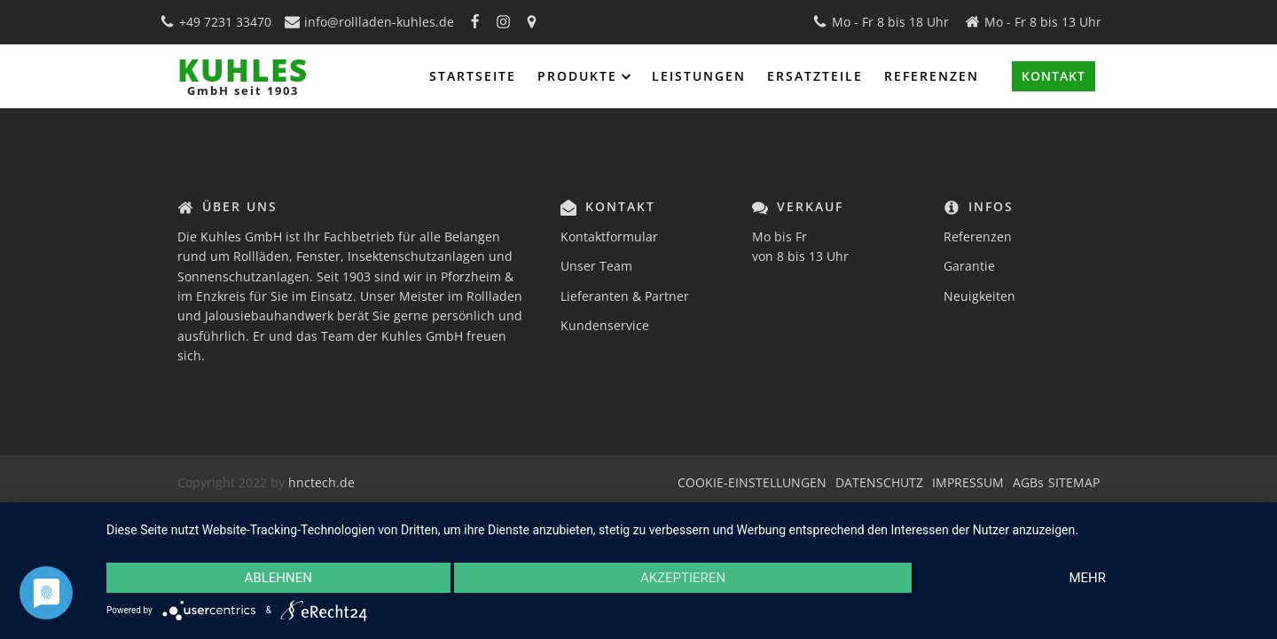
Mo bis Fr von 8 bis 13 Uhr (800, 246)
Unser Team (596, 265)
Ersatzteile (815, 75)
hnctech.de (321, 482)
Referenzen (931, 75)
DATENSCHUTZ (879, 482)
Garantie (969, 265)
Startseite (472, 75)
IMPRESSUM (968, 482)
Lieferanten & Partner (624, 296)
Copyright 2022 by (232, 482)
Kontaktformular (609, 236)
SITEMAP (1074, 482)
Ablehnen (278, 578)
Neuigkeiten (979, 296)
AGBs (1028, 482)
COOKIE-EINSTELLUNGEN (752, 482)
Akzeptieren (682, 578)
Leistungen (699, 75)
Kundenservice (604, 325)
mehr (1087, 578)
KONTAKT (1053, 75)
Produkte (584, 75)
